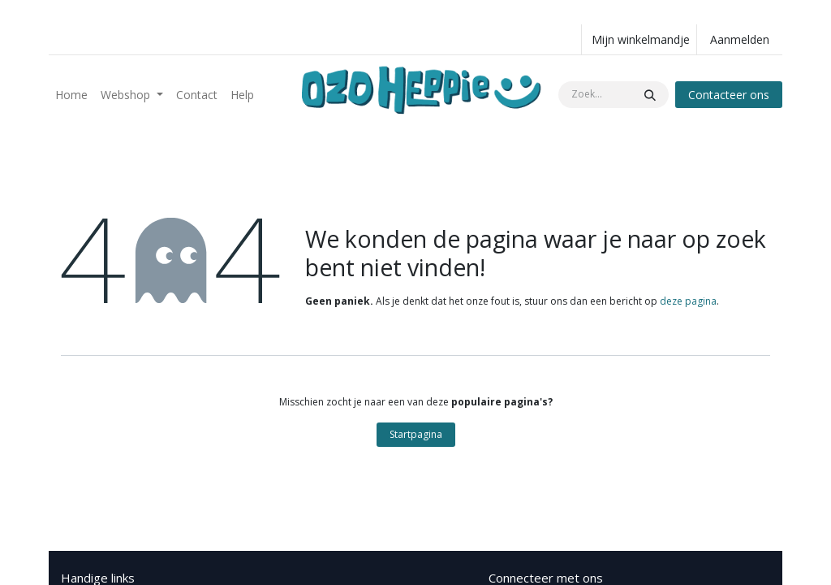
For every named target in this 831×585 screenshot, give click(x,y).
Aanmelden (739, 39)
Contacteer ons (728, 94)
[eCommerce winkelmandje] (639, 39)
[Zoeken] (650, 94)
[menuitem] (71, 95)
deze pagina (688, 301)
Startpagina (416, 434)
